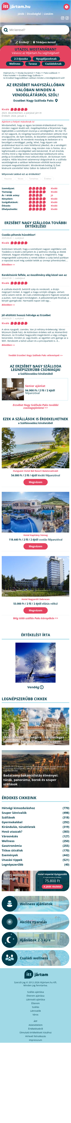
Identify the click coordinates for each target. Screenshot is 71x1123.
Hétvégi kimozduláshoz (37, 730)
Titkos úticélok (12, 850)
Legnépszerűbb (34, 732)
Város (35, 1014)
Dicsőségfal (34, 14)
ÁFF (35, 1021)
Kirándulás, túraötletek (14, 732)
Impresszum (35, 1040)
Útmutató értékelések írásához (36, 1032)
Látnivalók (35, 1010)
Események (10, 855)
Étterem (35, 1003)
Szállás (35, 1007)
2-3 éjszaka (21, 58)
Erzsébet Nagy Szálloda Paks (33, 100)
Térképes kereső (46, 42)
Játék (21, 14)
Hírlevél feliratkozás (35, 1036)
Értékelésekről (35, 1028)
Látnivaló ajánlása (35, 999)
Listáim (48, 14)
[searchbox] (35, 30)
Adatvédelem (36, 1024)
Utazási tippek (49, 768)
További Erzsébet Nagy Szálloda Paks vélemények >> (35, 355)
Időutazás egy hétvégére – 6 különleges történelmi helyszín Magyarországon (33, 739)
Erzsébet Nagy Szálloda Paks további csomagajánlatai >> (35, 406)
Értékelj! (24, 42)
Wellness (14, 63)
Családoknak (53, 63)
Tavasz (32, 63)
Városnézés (10, 836)
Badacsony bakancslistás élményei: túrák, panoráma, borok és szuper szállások (30, 779)
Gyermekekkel (12, 822)
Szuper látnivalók (58, 730)
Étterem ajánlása (35, 995)
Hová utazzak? (34, 768)
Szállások (8, 817)
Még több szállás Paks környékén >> (35, 618)
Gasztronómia (12, 845)
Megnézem (35, 482)
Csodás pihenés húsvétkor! (18, 235)
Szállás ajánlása (35, 991)
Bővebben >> (8, 264)
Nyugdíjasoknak (46, 58)
